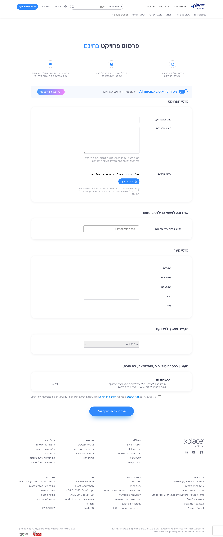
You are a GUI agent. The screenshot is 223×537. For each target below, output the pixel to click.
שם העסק (166, 286)
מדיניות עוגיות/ (56, 529)
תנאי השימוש (133, 396)
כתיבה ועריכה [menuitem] (155, 14)
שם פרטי (167, 268)
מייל (169, 305)
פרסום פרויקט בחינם (84, 449)
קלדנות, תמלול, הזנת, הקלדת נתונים (37, 481)
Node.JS (89, 508)
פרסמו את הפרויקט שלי (111, 411)
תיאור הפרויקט (163, 128)
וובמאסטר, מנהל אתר (193, 503)
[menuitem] (65, 6)
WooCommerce (195, 499)
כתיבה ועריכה (48, 477)
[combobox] (111, 228)
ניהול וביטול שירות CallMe (42, 458)
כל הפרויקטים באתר (45, 449)
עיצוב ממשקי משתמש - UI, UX (126, 508)
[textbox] (109, 228)
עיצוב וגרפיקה (134, 477)
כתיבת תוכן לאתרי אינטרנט (42, 486)
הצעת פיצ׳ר (135, 458)
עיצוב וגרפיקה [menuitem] (183, 14)
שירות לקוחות (134, 462)
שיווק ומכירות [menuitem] (137, 14)
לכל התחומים (48, 507)
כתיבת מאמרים (48, 494)
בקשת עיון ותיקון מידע (28, 529)
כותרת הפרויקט (163, 119)
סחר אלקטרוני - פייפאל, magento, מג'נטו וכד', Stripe (178, 494)
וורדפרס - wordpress (193, 490)
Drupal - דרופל (196, 508)
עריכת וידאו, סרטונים (131, 503)
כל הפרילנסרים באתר (83, 453)
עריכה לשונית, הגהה (45, 499)
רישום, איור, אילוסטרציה (130, 494)
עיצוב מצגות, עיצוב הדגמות (128, 499)
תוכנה (91, 477)
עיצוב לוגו (136, 481)
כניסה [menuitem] (58, 6)
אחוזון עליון (88, 458)
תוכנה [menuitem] (169, 14)
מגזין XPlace (134, 449)
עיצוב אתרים (135, 486)
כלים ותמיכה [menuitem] (180, 6)
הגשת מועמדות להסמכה (43, 462)
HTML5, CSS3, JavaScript (80, 490)
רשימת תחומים (134, 444)
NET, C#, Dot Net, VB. (82, 494)
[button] (134, 374)
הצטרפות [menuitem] (45, 6)
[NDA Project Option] (169, 384)
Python (90, 503)
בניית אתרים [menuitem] (200, 14)
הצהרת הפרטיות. (107, 396)
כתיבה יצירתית (48, 490)
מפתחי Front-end (84, 486)
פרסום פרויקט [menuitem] (27, 6)
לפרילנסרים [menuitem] (164, 6)
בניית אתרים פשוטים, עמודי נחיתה (188, 481)
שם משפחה (165, 277)
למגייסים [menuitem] (151, 6)
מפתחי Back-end (85, 481)
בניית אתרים (198, 477)
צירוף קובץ (127, 181)
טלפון (168, 296)
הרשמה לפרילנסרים (45, 444)
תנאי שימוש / (69, 529)
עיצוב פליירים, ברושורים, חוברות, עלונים (122, 490)
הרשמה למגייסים (86, 444)
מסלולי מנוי (50, 453)
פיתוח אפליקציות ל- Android (79, 499)
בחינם (91, 46)
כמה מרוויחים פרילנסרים (129, 453)
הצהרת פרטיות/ (43, 529)
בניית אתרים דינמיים (194, 486)
